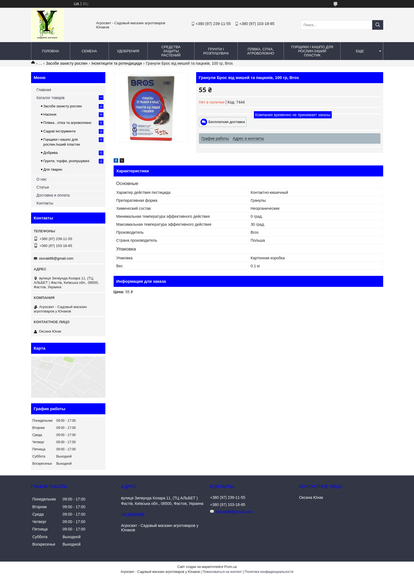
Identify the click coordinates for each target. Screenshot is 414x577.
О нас (42, 179)
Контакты (45, 203)
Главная (44, 90)
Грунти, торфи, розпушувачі (66, 161)
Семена (89, 51)
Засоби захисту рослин (66, 63)
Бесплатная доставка (227, 122)
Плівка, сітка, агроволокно (260, 51)
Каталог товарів (51, 98)
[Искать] (377, 25)
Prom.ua (230, 567)
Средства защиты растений (171, 51)
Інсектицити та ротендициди (116, 63)
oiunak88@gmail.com (56, 258)
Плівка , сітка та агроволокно (67, 123)
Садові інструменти (59, 131)
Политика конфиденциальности (269, 572)
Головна (50, 51)
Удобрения (128, 51)
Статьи (43, 187)
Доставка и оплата (53, 195)
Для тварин (52, 169)
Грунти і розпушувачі (216, 51)
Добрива (50, 153)
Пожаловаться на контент (222, 572)
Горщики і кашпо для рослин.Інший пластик (312, 51)
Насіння (49, 114)
